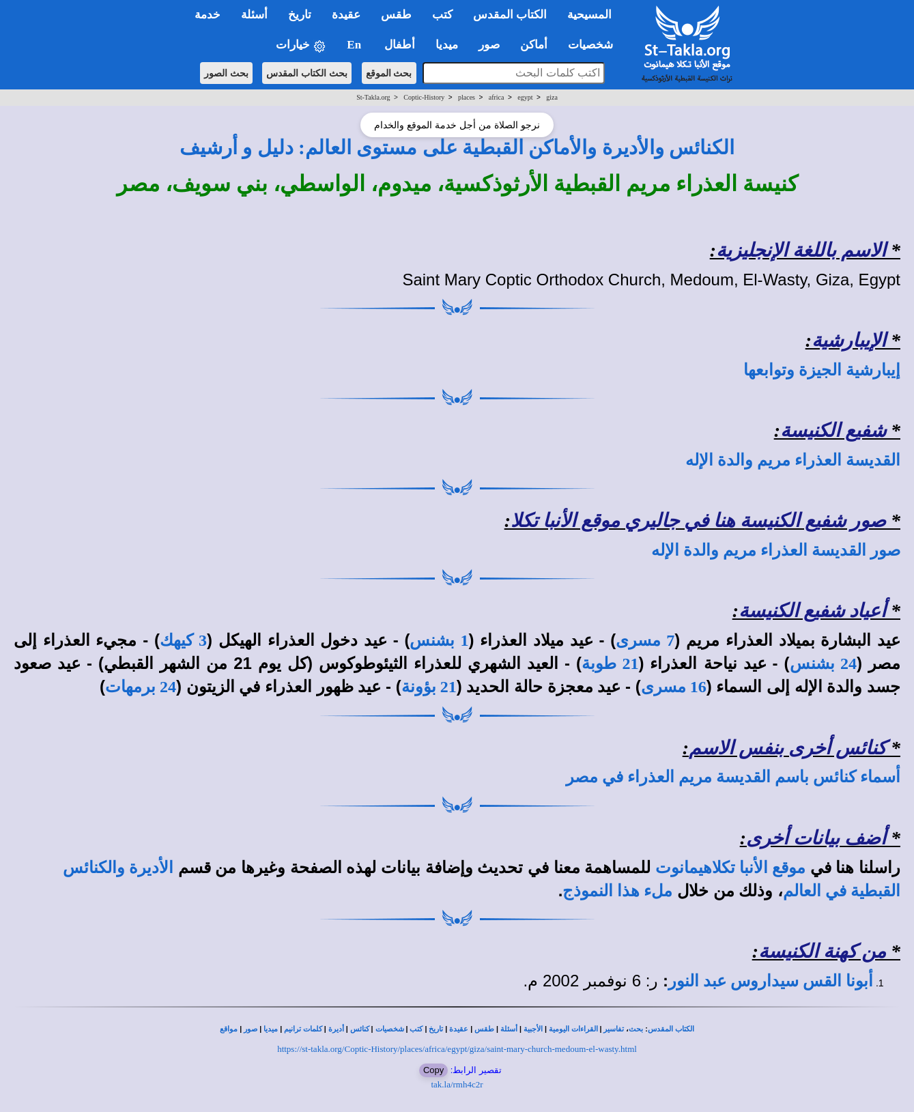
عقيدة (458, 1029)
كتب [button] (442, 14)
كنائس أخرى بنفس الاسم (787, 747)
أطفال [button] (399, 44)
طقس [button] (396, 14)
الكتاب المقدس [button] (510, 14)
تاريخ (436, 1029)
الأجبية (533, 1029)
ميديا (270, 1029)
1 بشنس (439, 640)
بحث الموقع (389, 73)
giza (552, 97)
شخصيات (389, 1029)
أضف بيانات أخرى (816, 838)
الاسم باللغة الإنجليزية (801, 250)
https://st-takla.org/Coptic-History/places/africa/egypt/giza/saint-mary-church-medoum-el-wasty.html (457, 1049)
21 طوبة (610, 663)
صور (250, 1029)
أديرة (336, 1029)
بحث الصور (226, 73)
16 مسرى (673, 687)
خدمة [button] (207, 14)
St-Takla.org (373, 97)
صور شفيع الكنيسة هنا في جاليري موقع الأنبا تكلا (698, 520)
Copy (433, 1070)
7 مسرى (645, 640)
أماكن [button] (533, 44)
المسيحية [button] (589, 14)
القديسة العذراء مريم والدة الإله (792, 460)
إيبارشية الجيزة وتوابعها (821, 370)
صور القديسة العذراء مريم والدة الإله (775, 550)
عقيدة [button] (346, 14)
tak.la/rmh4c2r (457, 1084)
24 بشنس (823, 663)
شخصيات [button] (595, 44)
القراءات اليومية (573, 1029)
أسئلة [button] (254, 14)
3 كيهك (183, 640)
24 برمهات (140, 687)
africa (496, 97)
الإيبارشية (849, 340)
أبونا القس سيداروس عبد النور (770, 981)
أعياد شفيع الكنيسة (812, 610)
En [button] (355, 44)
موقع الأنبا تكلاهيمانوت (730, 867)
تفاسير (613, 1029)
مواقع (229, 1029)
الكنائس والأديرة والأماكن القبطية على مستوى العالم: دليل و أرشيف (457, 147)
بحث (636, 1029)
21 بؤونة (429, 687)
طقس (484, 1029)
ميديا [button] (446, 44)
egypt (524, 97)
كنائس (359, 1029)
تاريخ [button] (299, 14)
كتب (416, 1029)
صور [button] (489, 44)
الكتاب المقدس (671, 1029)
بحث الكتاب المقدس (306, 73)
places (466, 97)
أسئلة (508, 1029)
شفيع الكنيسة (833, 430)
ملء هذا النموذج (617, 891)
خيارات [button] (301, 45)
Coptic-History (423, 97)
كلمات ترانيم (303, 1029)
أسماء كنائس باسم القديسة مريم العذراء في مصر (733, 777)
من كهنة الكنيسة (822, 951)
